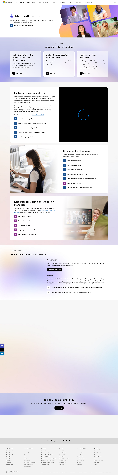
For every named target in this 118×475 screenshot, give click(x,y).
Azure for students (45, 464)
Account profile (27, 450)
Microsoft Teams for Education (47, 454)
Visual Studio (79, 464)
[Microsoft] (7, 2)
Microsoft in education (45, 450)
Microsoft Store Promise (28, 464)
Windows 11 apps (9, 464)
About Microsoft (97, 452)
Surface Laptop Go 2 (10, 450)
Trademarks (91, 472)
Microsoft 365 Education (46, 456)
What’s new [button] (88, 2)
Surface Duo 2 (9, 460)
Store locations (27, 460)
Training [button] (71, 2)
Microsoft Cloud (62, 450)
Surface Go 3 (8, 458)
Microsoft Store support (28, 454)
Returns (25, 456)
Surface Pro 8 (8, 452)
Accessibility (96, 462)
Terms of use (72, 472)
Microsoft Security (62, 452)
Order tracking (27, 458)
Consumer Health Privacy (82, 472)
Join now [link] (58, 408)
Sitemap (42, 472)
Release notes (49, 472)
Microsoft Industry (62, 462)
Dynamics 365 (62, 454)
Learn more (19, 73)
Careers (95, 450)
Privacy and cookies (63, 472)
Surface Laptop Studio (10, 454)
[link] (2, 346)
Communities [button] (79, 2)
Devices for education (45, 452)
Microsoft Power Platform (64, 458)
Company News (97, 454)
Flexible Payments (27, 466)
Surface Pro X (8, 456)
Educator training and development (48, 460)
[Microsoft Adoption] (23, 2)
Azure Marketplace (80, 460)
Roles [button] (34, 2)
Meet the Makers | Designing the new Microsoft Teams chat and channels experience (77, 287)
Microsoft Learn (80, 456)
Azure (78, 450)
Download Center (27, 452)
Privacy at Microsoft (98, 456)
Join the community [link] (54, 269)
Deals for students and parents (47, 462)
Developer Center (80, 452)
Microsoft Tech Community (82, 458)
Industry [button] (48, 2)
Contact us (55, 472)
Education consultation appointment (48, 458)
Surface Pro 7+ (9, 462)
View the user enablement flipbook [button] (23, 25)
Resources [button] (63, 2)
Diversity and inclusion (98, 460)
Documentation (80, 454)
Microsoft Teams (62, 460)
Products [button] (41, 2)
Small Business (62, 464)
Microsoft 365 (61, 456)
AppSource (79, 462)
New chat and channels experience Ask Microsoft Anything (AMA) (71, 292)
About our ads (98, 472)
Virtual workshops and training (30, 462)
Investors (96, 458)
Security (95, 464)
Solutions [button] (55, 2)
